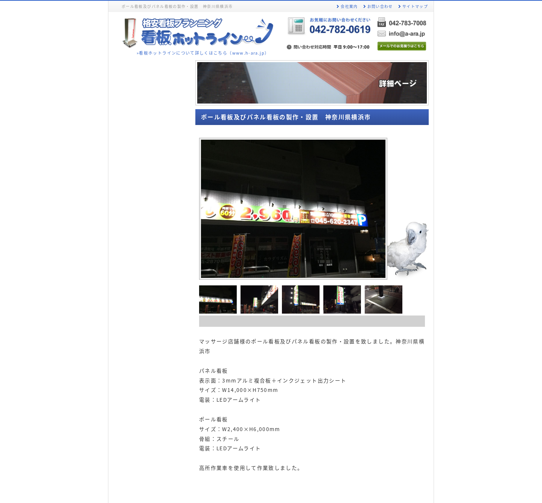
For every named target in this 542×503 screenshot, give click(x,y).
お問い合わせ (380, 6)
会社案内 (349, 6)
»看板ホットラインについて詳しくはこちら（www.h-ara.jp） (203, 53)
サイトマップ (415, 6)
